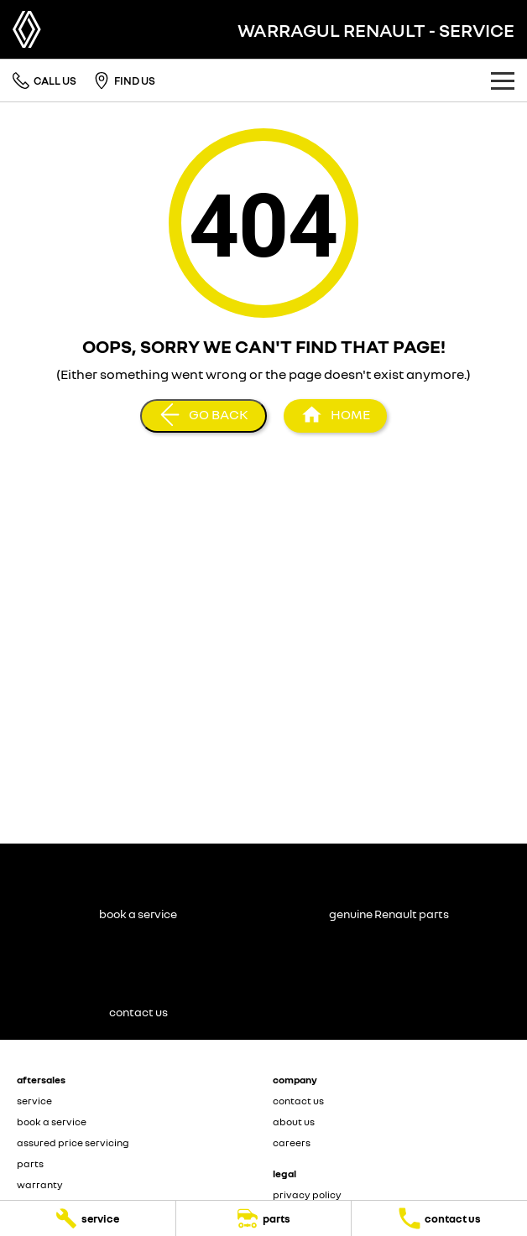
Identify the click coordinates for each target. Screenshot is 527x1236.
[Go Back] (203, 416)
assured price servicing (73, 1142)
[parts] (264, 1218)
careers (291, 1142)
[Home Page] (27, 29)
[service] (87, 1218)
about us (294, 1121)
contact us (298, 1100)
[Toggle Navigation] (502, 80)
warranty (40, 1184)
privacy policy (307, 1194)
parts (30, 1163)
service (34, 1100)
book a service (51, 1121)
